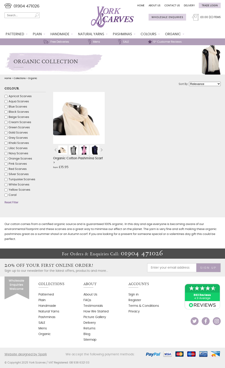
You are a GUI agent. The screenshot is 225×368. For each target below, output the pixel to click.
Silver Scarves (19, 174)
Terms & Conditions (143, 305)
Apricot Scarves (20, 96)
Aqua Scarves (19, 101)
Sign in (133, 294)
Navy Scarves (18, 153)
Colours (148, 34)
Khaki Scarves (19, 143)
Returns (89, 328)
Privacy (134, 311)
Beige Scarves (19, 117)
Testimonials (93, 305)
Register (134, 300)
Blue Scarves (18, 106)
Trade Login (210, 5)
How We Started (96, 311)
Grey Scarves (18, 137)
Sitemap (89, 339)
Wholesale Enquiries (167, 17)
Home (140, 5)
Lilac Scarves (18, 148)
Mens (96, 41)
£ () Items (210, 17)
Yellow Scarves (19, 189)
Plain (37, 34)
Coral (13, 195)
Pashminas (122, 34)
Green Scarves (19, 127)
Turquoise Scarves (22, 179)
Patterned (15, 34)
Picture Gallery (94, 317)
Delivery (189, 5)
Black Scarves (19, 111)
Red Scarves (18, 169)
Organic (173, 34)
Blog (86, 334)
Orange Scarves (20, 158)
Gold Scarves (18, 132)
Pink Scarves (18, 163)
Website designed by (26, 354)
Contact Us (172, 5)
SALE (126, 41)
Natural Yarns (91, 34)
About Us (154, 5)
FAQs (87, 300)
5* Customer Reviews (167, 41)
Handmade (59, 34)
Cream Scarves (20, 122)
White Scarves (19, 184)
